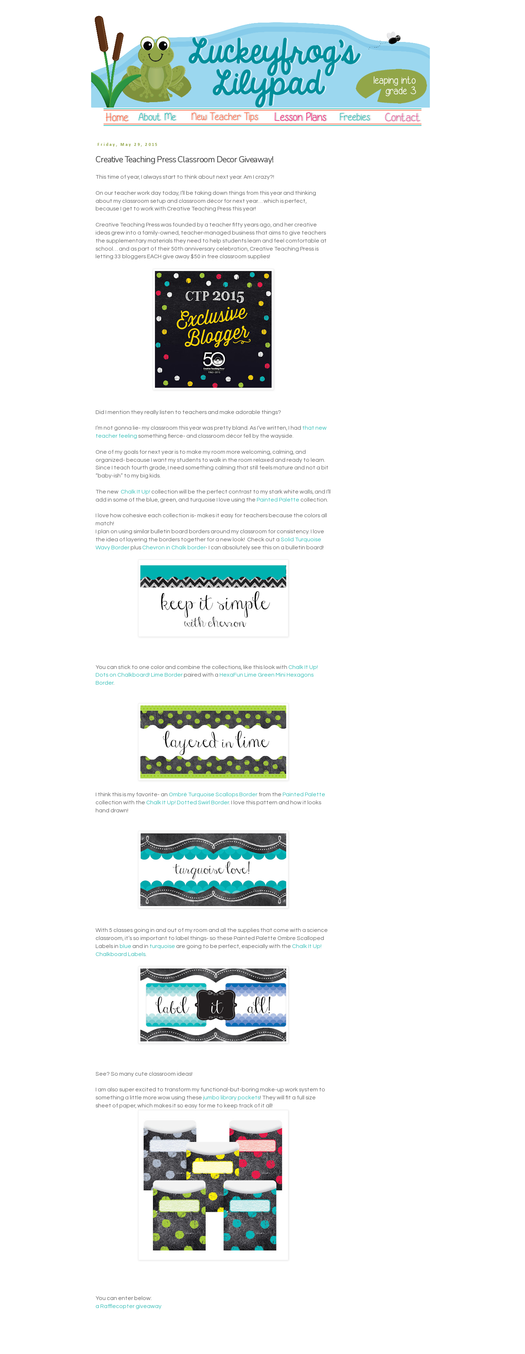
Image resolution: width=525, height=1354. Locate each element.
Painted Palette (278, 500)
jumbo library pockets (231, 1097)
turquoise (162, 946)
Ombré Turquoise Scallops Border (213, 794)
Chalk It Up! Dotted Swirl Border (187, 802)
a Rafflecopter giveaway (129, 1306)
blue (125, 946)
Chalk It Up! (135, 492)
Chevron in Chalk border (173, 547)
